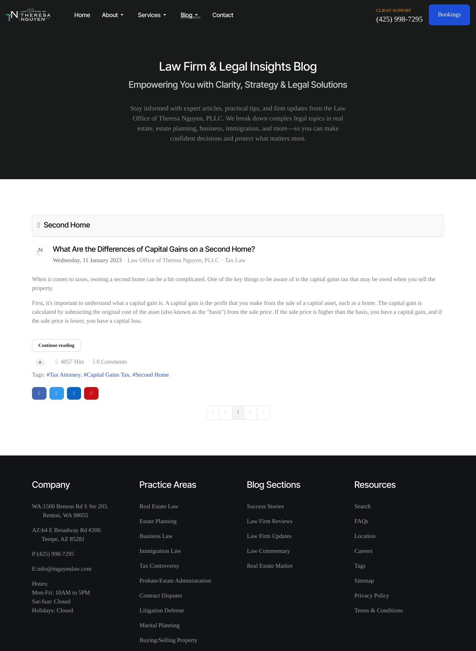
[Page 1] (238, 413)
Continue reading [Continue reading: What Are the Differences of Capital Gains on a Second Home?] (56, 345)
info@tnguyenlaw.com (64, 569)
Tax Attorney (65, 375)
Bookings (449, 15)
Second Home (152, 375)
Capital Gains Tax (108, 375)
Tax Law (235, 261)
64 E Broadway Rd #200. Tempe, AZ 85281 (72, 534)
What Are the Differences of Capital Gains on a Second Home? (154, 249)
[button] (114, 15)
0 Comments (112, 362)
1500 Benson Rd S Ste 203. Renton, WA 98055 (75, 511)
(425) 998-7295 (399, 19)
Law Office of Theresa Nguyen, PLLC (173, 260)
